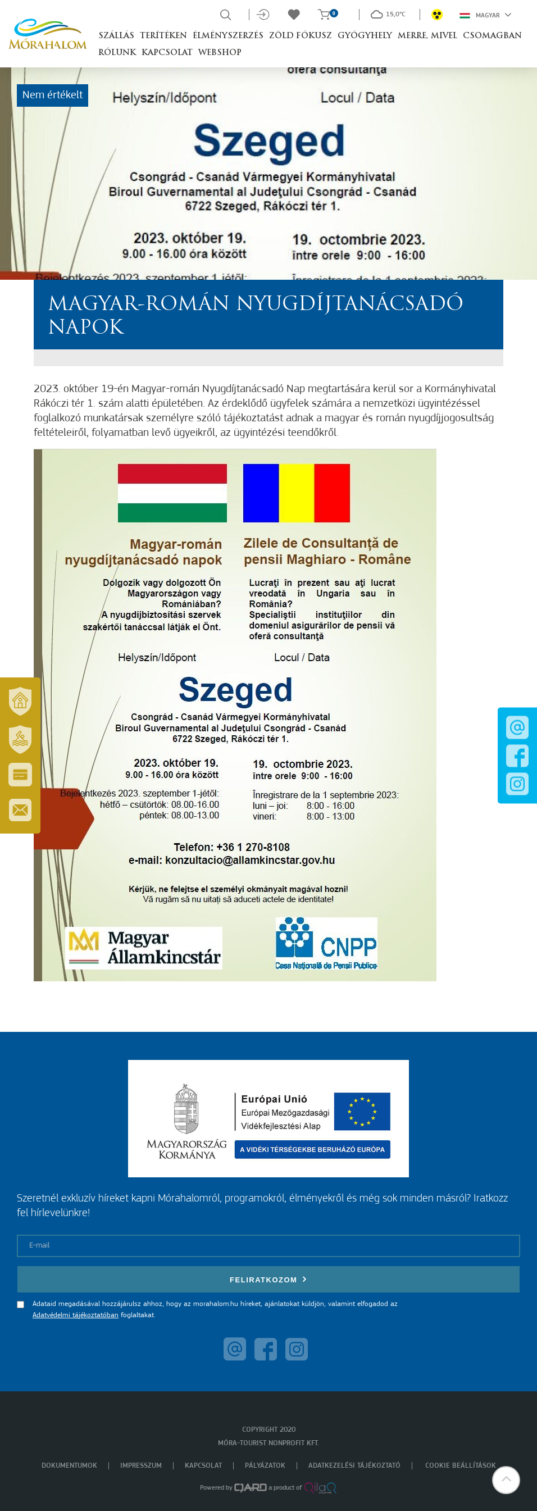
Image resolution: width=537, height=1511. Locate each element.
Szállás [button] (116, 36)
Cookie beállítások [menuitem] (460, 1465)
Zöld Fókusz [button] (300, 36)
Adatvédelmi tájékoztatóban (76, 1315)
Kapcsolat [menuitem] (203, 1465)
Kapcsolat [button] (167, 53)
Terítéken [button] (163, 36)
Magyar (485, 14)
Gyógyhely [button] (365, 36)
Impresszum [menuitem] (141, 1465)
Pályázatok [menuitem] (265, 1465)
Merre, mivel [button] (427, 36)
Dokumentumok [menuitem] (69, 1465)
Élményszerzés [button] (228, 36)
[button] (506, 1480)
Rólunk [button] (117, 53)
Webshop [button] (220, 53)
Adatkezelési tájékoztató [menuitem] (354, 1465)
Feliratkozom (268, 1279)
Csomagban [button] (492, 36)
